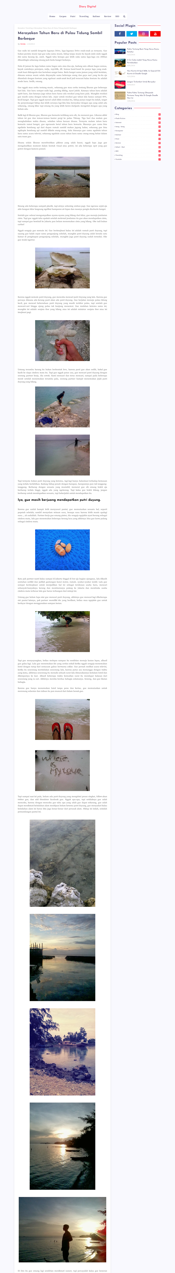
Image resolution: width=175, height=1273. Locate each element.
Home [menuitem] (52, 16)
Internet (138, 123)
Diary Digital (87, 6)
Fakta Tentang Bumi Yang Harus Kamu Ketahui (143, 50)
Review (138, 143)
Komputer (138, 131)
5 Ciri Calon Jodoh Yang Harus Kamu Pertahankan (142, 61)
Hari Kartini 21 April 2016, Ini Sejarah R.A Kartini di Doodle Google (143, 72)
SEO (138, 151)
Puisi (138, 139)
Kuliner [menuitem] (96, 16)
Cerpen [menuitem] (62, 16)
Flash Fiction (138, 118)
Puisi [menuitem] (72, 16)
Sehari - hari (138, 147)
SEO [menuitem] (117, 16)
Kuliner (138, 135)
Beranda (21, 28)
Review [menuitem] (107, 16)
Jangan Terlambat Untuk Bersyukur (141, 82)
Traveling (29, 28)
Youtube (138, 159)
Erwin (23, 44)
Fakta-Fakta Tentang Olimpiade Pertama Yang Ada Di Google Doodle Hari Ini (142, 95)
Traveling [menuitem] (84, 16)
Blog (138, 114)
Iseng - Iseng (138, 127)
